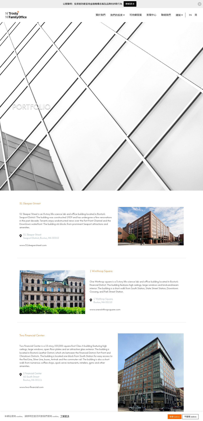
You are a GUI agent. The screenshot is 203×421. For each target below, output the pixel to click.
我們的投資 (116, 15)
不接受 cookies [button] (190, 416)
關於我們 (101, 15)
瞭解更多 (130, 3)
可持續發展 (136, 15)
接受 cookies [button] (175, 416)
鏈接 (178, 15)
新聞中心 (151, 15)
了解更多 (64, 416)
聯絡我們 (166, 15)
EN (190, 15)
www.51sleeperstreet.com (33, 245)
